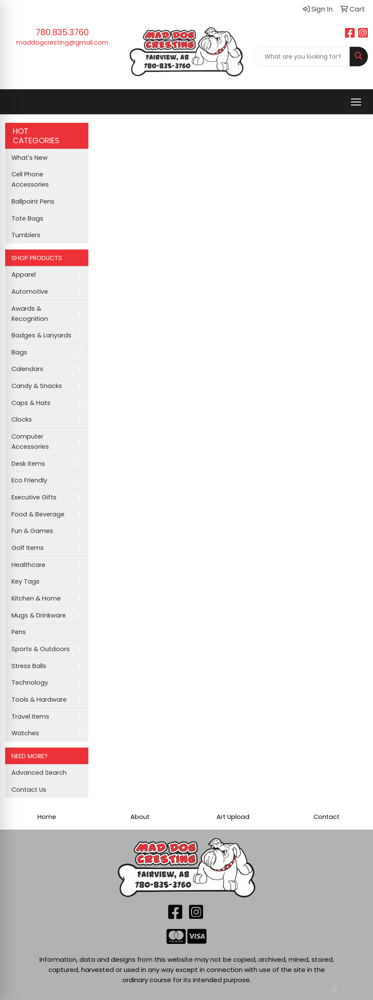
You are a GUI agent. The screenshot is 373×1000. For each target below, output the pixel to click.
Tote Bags (27, 218)
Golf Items (27, 548)
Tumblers (25, 235)
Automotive (29, 291)
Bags (19, 352)
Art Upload (233, 817)
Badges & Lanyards (41, 335)
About (140, 817)
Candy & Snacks (36, 386)
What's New (29, 157)
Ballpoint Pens (32, 201)
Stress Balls (28, 666)
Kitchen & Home (36, 598)
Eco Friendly (29, 480)
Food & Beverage (38, 514)
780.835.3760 (62, 32)
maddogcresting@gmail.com (62, 42)
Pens (18, 632)
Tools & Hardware (39, 699)
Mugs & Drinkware (38, 615)
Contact (326, 817)
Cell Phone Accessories (30, 179)
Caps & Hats (31, 403)
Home (46, 817)
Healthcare (28, 565)
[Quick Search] (302, 56)
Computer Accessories (30, 441)
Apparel (23, 274)
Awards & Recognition (29, 313)
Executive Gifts (34, 497)
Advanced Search (39, 772)
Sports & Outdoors (40, 649)
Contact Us (28, 789)
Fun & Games (32, 531)
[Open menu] (356, 101)
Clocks (21, 419)
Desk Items (28, 463)
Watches (25, 733)
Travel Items (30, 716)
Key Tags (25, 581)
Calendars (27, 369)
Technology (29, 682)
